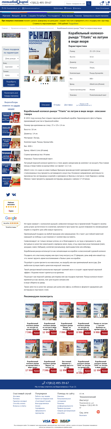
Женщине (16, 15)
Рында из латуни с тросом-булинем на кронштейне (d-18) (101, 327)
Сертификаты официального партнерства (40, 410)
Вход (97, 8)
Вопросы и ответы (19, 406)
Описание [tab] (46, 104)
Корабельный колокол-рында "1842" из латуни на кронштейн (83, 364)
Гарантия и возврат (20, 401)
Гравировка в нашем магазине (95, 15)
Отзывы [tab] (57, 104)
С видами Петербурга (37, 15)
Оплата (69, 8)
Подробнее (73, 23)
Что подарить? (54, 15)
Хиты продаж (67, 15)
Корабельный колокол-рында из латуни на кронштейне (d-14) (32, 327)
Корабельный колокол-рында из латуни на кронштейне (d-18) (83, 327)
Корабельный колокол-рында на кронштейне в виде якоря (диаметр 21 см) (33, 365)
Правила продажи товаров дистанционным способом (66, 410)
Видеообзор (48, 303)
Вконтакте (83, 415)
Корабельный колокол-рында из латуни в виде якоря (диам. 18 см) (49, 327)
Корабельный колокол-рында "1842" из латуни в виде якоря (100, 364)
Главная (5, 28)
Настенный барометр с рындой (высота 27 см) (66, 364)
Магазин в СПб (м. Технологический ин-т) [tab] (84, 104)
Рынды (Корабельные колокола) (42, 28)
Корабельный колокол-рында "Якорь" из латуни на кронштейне (66, 327)
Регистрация (104, 8)
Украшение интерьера (19, 28)
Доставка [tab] (68, 104)
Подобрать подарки (11, 83)
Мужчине (6, 15)
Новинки (78, 15)
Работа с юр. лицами (42, 396)
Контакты (78, 8)
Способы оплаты (19, 403)
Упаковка (60, 396)
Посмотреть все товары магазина (11, 94)
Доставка (59, 8)
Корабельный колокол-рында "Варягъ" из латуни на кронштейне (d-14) (49, 366)
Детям (23, 15)
